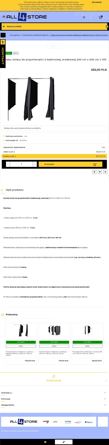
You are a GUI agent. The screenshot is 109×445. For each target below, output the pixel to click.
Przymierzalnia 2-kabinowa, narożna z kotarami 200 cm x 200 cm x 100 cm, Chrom (20, 353)
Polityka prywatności (74, 9)
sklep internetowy (24, 431)
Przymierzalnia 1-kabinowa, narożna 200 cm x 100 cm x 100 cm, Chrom (87, 352)
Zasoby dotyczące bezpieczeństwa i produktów (22, 128)
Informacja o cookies (9, 431)
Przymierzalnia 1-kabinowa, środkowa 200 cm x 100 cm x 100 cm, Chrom (53, 352)
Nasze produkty (12, 26)
